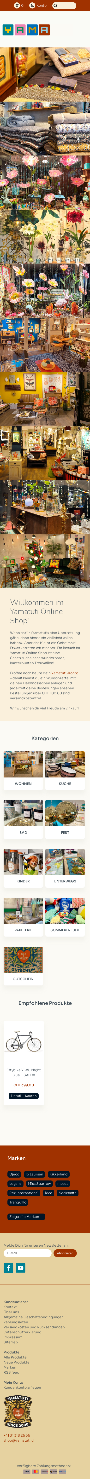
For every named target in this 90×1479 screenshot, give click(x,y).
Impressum (13, 1337)
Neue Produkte (17, 1362)
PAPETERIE (23, 930)
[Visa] (26, 1471)
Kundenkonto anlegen (22, 1387)
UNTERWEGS (65, 881)
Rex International (23, 1193)
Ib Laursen (34, 1174)
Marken (10, 1367)
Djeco (14, 1174)
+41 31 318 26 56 (17, 1435)
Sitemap (11, 1342)
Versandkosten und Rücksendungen (34, 1327)
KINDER (23, 881)
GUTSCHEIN (23, 979)
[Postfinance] (44, 1471)
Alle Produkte (15, 1357)
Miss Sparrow (39, 1183)
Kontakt (10, 1307)
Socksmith (68, 1193)
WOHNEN (23, 784)
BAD (23, 832)
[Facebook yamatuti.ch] (8, 1268)
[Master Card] (35, 1471)
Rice (48, 1193)
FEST (65, 832)
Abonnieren (65, 1253)
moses (62, 1183)
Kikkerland (59, 1174)
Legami (15, 1183)
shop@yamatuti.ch (20, 1440)
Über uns (11, 1312)
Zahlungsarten (16, 1322)
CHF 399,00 (23, 1085)
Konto (41, 5)
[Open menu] (82, 30)
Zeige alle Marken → (26, 1216)
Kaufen (31, 1096)
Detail (16, 1096)
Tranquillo (17, 1202)
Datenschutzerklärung (22, 1332)
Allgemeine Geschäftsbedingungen (34, 1317)
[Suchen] (64, 5)
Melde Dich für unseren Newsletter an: (36, 1245)
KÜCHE (65, 784)
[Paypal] (62, 1471)
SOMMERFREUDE (65, 930)
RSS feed (11, 1372)
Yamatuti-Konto (64, 673)
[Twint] (53, 1471)
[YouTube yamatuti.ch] (20, 1268)
